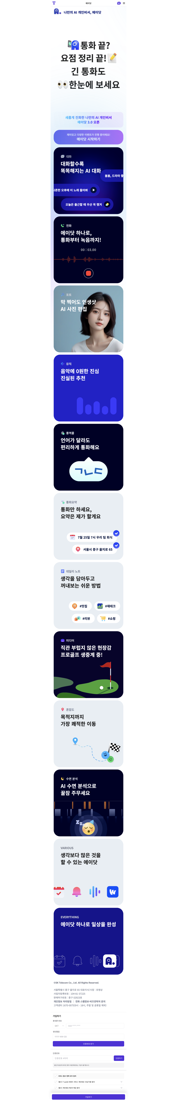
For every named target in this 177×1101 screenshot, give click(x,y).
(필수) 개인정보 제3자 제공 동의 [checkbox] (67, 1087)
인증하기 (119, 1058)
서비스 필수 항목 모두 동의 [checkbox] (65, 1076)
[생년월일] (88, 1036)
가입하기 (88, 1097)
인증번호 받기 (88, 1043)
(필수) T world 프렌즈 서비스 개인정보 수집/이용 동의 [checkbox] (74, 1081)
